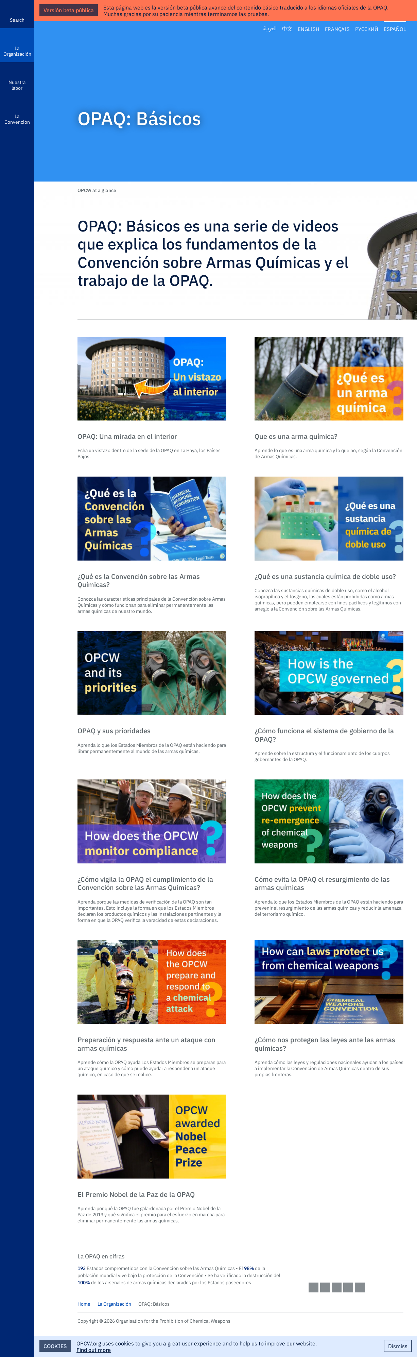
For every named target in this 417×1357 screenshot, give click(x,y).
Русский (366, 28)
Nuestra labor (16, 85)
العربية (270, 28)
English (308, 28)
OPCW (356, 1263)
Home (83, 1303)
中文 (287, 29)
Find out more (93, 1349)
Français (337, 28)
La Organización (17, 51)
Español (395, 28)
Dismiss (397, 1346)
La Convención (17, 119)
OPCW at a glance (96, 190)
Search (17, 19)
